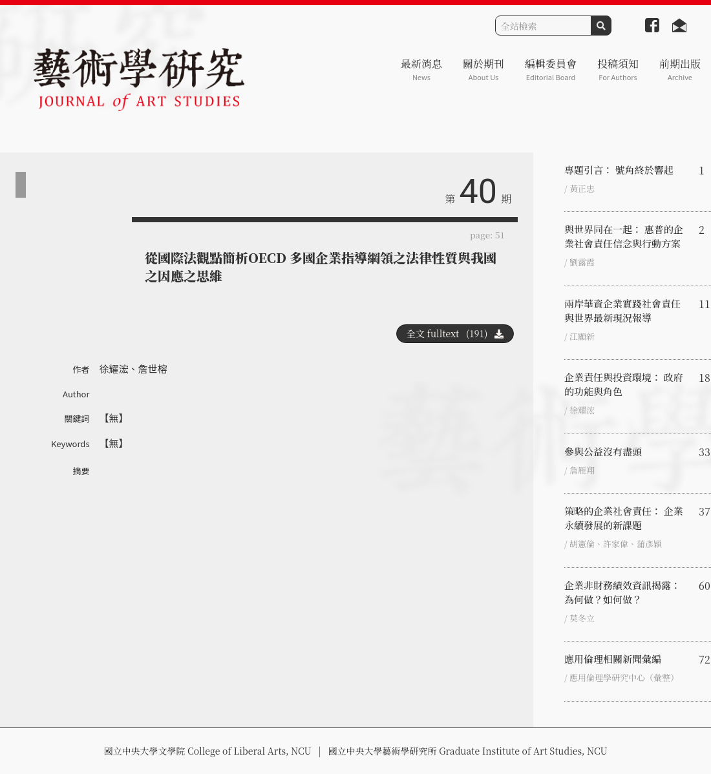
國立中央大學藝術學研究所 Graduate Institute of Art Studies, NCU (468, 750)
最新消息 (421, 69)
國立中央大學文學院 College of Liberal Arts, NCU (207, 750)
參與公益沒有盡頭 (603, 451)
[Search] (543, 26)
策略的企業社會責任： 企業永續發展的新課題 (623, 518)
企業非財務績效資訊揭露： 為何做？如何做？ (622, 592)
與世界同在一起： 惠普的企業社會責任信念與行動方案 (623, 236)
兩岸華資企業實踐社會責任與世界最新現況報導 (622, 310)
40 (478, 191)
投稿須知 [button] (618, 69)
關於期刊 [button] (483, 69)
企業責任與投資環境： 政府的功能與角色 (623, 384)
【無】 (114, 417)
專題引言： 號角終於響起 (619, 169)
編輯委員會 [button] (551, 69)
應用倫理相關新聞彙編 (612, 658)
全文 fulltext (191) (455, 333)
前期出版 (680, 69)
